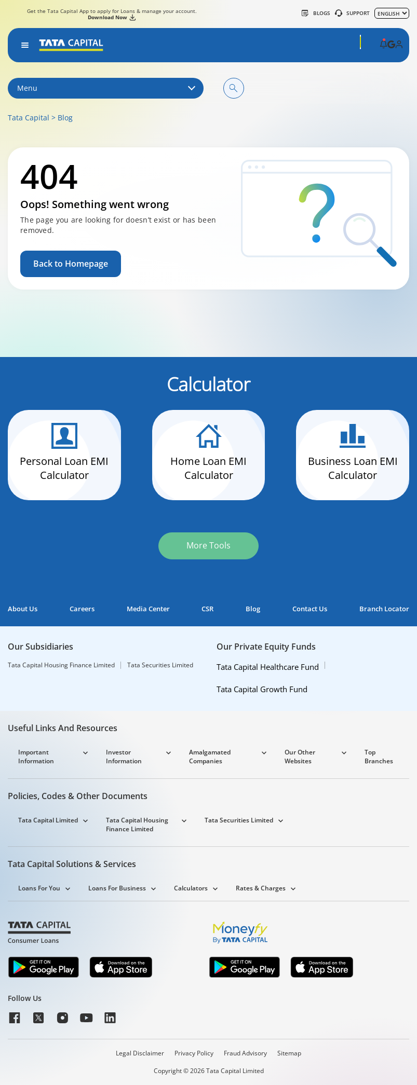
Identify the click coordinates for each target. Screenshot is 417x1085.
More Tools (208, 545)
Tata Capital (28, 117)
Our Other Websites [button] (300, 756)
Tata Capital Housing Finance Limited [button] (137, 824)
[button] (383, 45)
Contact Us (309, 609)
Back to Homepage (70, 263)
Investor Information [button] (124, 756)
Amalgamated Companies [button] (210, 756)
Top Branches (379, 756)
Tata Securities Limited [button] (239, 820)
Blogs (316, 13)
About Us (22, 609)
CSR (207, 609)
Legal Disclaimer (140, 1053)
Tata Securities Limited (160, 665)
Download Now (112, 17)
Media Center (148, 609)
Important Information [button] (36, 756)
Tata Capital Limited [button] (48, 820)
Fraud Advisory (245, 1053)
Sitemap (289, 1053)
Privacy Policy (193, 1053)
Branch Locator (384, 609)
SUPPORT (352, 13)
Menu (105, 88)
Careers (82, 609)
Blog (65, 117)
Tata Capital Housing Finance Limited (61, 665)
